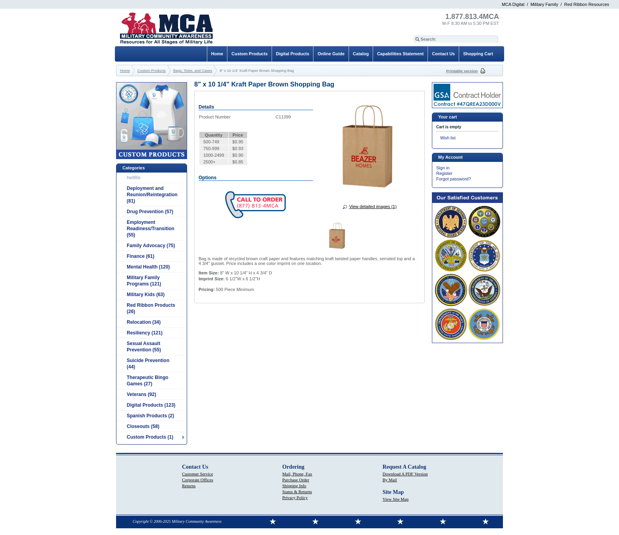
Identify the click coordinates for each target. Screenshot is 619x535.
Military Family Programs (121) (144, 281)
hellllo (134, 177)
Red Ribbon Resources (586, 4)
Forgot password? (453, 178)
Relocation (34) (144, 322)
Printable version (462, 71)
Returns (188, 485)
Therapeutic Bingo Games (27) (147, 381)
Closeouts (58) (143, 426)
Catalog (361, 53)
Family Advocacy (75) (151, 245)
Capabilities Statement (400, 53)
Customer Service (197, 473)
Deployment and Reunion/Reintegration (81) (152, 195)
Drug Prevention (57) (150, 211)
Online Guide (330, 53)
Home (217, 53)
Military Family (544, 4)
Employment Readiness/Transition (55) (150, 229)
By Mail (390, 479)
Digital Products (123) (151, 405)
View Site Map (396, 499)
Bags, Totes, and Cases (192, 71)
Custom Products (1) (150, 437)
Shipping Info (294, 485)
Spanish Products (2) (150, 416)
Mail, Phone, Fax (297, 473)
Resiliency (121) (145, 333)
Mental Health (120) (148, 267)
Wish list (448, 138)
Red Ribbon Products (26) (151, 308)
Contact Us (443, 53)
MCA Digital (513, 4)
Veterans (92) (141, 394)
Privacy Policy (295, 497)
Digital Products (292, 53)
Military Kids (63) (146, 294)
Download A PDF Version (405, 473)
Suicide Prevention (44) (148, 364)
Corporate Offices (197, 479)
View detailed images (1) (372, 206)
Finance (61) (140, 256)
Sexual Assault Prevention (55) (144, 347)
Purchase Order (295, 479)
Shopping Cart (478, 53)
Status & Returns (297, 491)
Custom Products (249, 53)
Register (444, 173)
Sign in (443, 167)
